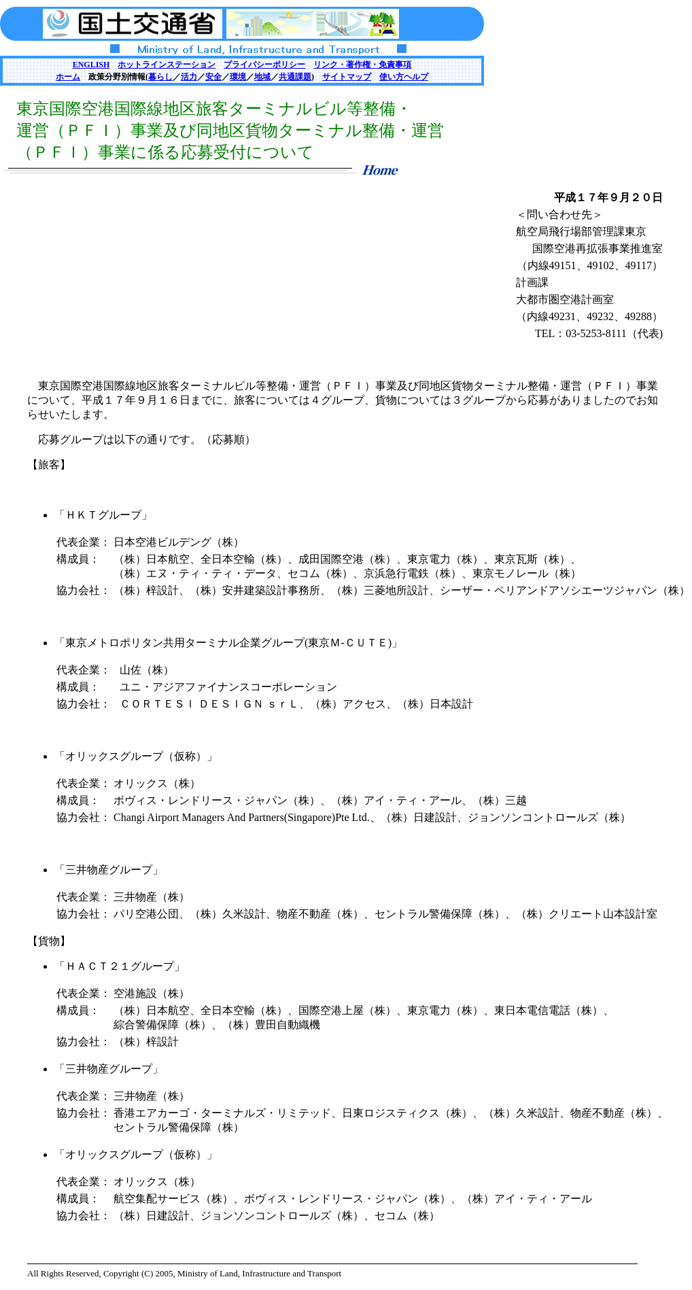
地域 (262, 77)
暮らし (160, 77)
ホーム (68, 77)
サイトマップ (346, 77)
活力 (189, 77)
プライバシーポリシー (264, 64)
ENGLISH (91, 64)
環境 (238, 77)
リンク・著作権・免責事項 (362, 64)
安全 (213, 77)
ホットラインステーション (166, 64)
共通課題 (295, 77)
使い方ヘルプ (403, 77)
